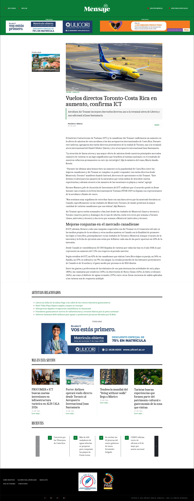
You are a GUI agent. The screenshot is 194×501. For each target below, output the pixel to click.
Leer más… (36, 413)
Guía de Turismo (9, 484)
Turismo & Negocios (72, 92)
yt (57, 498)
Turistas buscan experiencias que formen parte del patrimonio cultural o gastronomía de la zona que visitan (148, 398)
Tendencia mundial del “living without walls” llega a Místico (114, 393)
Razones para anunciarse (27, 480)
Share (156, 125)
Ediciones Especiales (178, 8)
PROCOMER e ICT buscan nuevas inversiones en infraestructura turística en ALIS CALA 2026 (45, 398)
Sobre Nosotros (9, 480)
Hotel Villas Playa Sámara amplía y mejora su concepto (59, 306)
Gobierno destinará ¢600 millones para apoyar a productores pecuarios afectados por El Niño (76, 314)
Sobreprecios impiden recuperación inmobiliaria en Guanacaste (63, 309)
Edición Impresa (154, 8)
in (63, 498)
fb (51, 498)
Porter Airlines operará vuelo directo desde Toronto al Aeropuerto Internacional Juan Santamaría (79, 398)
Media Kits (44, 480)
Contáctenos (22, 484)
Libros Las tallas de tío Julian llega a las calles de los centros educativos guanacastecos (73, 303)
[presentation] (38, 446)
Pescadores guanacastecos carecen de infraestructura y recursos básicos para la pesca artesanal (77, 311)
